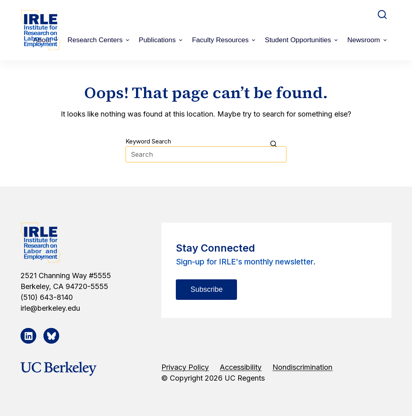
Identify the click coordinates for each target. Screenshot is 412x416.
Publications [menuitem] (161, 40)
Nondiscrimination (302, 367)
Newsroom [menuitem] (368, 40)
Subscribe (206, 289)
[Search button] (278, 143)
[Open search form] (382, 14)
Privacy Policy (185, 367)
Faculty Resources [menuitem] (224, 40)
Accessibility (241, 367)
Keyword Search (148, 141)
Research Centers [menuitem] (99, 40)
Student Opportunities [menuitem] (302, 40)
